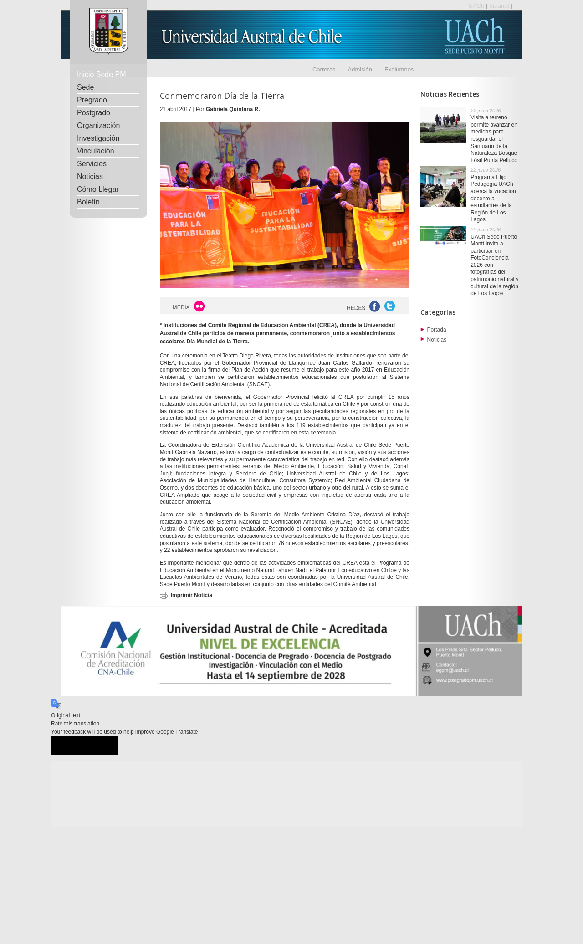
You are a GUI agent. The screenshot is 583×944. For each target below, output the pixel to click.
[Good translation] (68, 745)
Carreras (324, 69)
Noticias (90, 176)
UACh (477, 5)
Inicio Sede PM (101, 74)
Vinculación (95, 151)
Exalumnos (399, 69)
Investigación (98, 138)
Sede (85, 87)
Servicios (92, 164)
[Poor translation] (101, 745)
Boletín (88, 202)
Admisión (360, 69)
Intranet (500, 5)
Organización (98, 125)
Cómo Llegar (98, 189)
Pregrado (92, 100)
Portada (436, 330)
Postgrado (93, 113)
